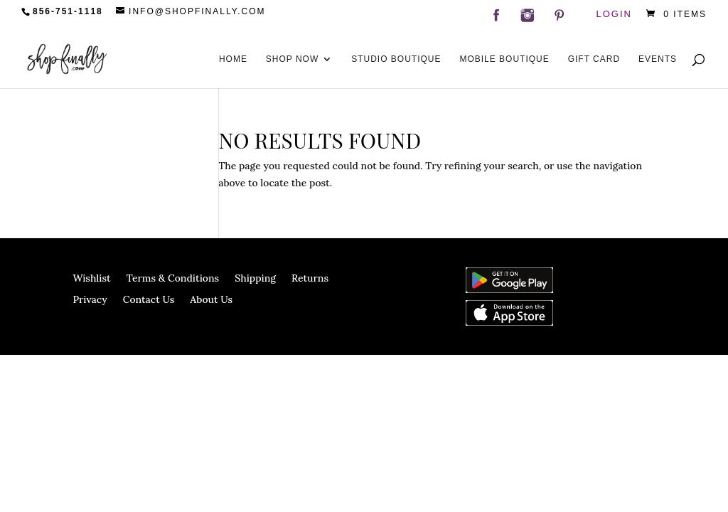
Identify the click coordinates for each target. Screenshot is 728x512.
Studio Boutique (396, 59)
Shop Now (292, 59)
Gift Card (594, 59)
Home (233, 59)
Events (657, 59)
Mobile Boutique (504, 59)
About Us (211, 300)
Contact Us (149, 300)
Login (614, 14)
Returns (309, 278)
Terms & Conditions (173, 278)
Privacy (90, 300)
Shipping (255, 278)
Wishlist (91, 278)
